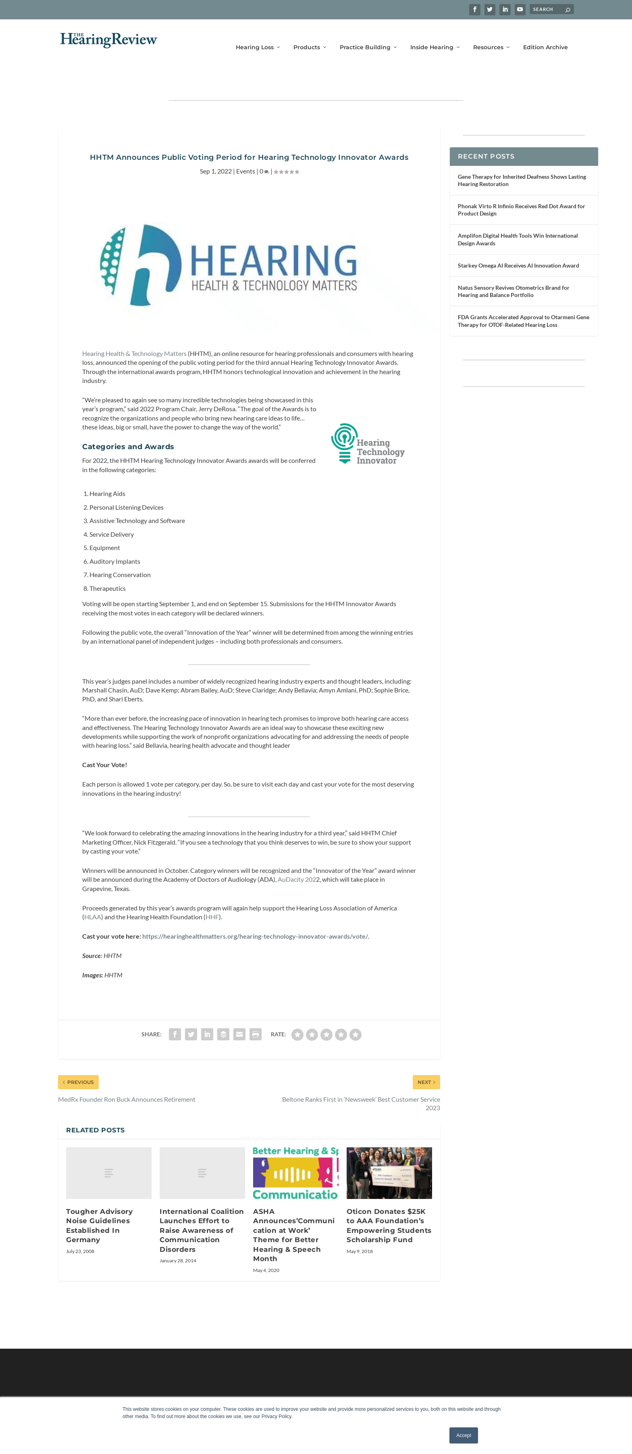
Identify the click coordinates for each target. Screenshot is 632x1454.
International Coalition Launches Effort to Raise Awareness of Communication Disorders (202, 1205)
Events (245, 146)
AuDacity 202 (297, 854)
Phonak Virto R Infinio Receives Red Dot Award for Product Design (521, 185)
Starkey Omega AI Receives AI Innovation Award (518, 240)
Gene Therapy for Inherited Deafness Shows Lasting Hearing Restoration (522, 155)
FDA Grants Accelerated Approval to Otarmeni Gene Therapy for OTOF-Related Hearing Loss (523, 296)
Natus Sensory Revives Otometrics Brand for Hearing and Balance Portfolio (514, 266)
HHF (212, 891)
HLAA (92, 891)
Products (306, 35)
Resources (488, 35)
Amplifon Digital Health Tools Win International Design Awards (518, 214)
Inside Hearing (431, 35)
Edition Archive (545, 35)
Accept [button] (463, 1435)
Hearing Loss (255, 35)
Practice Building (365, 35)
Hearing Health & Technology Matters (134, 328)
